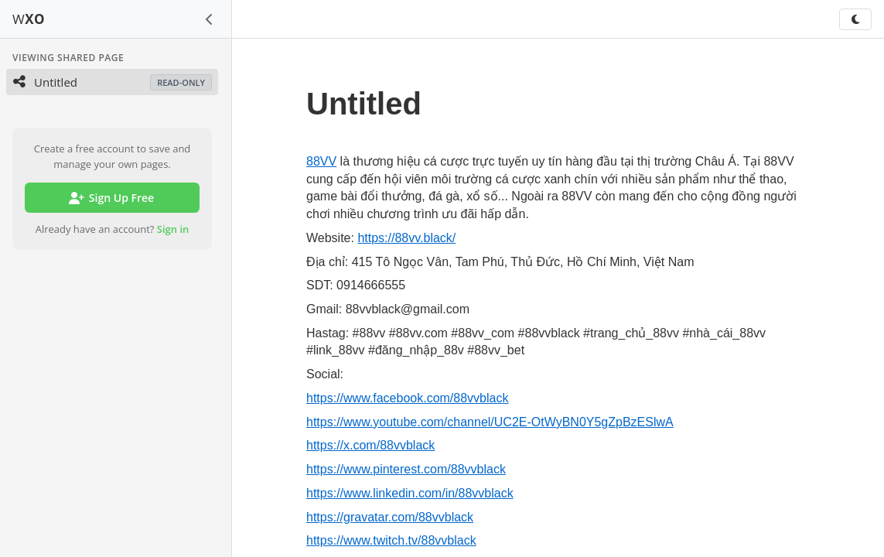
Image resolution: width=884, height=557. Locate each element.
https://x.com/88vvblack (370, 445)
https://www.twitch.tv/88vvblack (391, 540)
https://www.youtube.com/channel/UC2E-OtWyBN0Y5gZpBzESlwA (490, 422)
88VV (321, 161)
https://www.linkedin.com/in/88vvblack (410, 493)
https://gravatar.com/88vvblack (389, 517)
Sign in (173, 229)
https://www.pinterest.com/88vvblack (406, 469)
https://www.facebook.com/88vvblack (407, 398)
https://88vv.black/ (406, 237)
